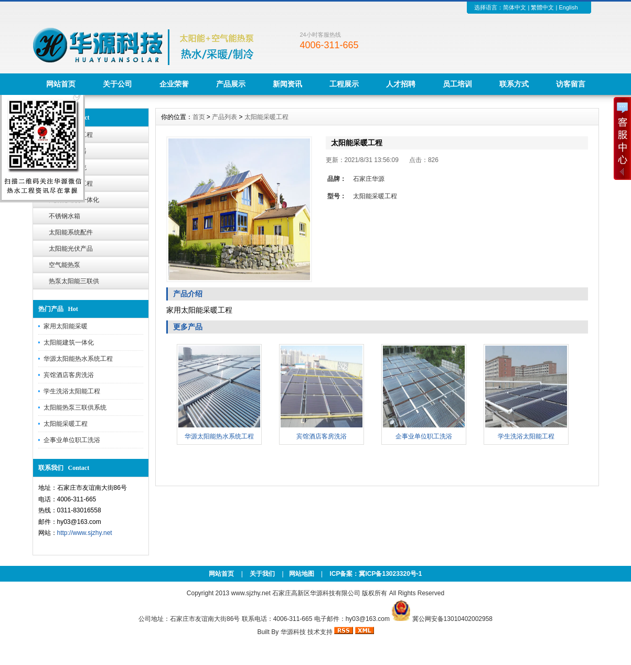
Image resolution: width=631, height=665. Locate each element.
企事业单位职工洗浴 (72, 440)
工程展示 (344, 84)
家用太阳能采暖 (66, 326)
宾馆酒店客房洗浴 (69, 375)
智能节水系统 (68, 167)
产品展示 (230, 84)
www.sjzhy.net (251, 593)
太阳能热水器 (68, 151)
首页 (198, 117)
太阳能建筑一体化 (74, 199)
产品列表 (224, 117)
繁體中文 (542, 7)
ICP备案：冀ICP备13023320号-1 (375, 573)
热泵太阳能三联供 (74, 281)
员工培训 (457, 84)
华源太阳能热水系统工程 (78, 358)
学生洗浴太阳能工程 (72, 391)
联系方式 (514, 84)
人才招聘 (400, 84)
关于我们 (262, 573)
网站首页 (61, 84)
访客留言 (570, 84)
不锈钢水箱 (64, 216)
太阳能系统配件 (71, 232)
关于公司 (117, 84)
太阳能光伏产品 (71, 248)
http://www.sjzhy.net (84, 533)
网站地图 (301, 573)
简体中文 (514, 7)
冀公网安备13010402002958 (452, 619)
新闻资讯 (287, 84)
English (568, 7)
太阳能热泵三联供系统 (75, 407)
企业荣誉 (174, 84)
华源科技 (293, 632)
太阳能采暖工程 (71, 183)
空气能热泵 (64, 265)
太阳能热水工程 (71, 134)
